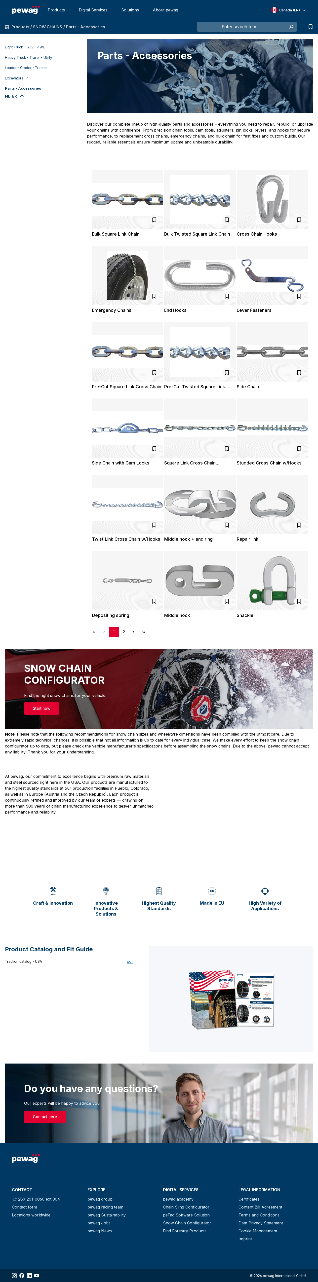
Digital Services (93, 9)
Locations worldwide (31, 1214)
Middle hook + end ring (188, 539)
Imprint (245, 1238)
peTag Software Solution (186, 1214)
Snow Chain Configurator (187, 1222)
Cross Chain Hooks (257, 234)
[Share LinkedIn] (29, 1275)
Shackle (245, 615)
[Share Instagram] (14, 1275)
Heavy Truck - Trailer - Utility (28, 57)
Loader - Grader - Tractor (26, 68)
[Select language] (288, 10)
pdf (130, 962)
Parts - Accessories (23, 88)
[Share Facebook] (21, 1275)
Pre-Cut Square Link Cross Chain (126, 386)
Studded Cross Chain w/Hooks (269, 462)
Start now (41, 708)
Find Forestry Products (184, 1230)
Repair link (247, 539)
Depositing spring (110, 615)
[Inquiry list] (309, 26)
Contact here (45, 1117)
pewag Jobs (99, 1222)
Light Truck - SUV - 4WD (25, 47)
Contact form (24, 1207)
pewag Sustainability (106, 1214)
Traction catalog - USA (23, 962)
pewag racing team (105, 1207)
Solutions (130, 9)
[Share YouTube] (36, 1275)
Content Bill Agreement (260, 1207)
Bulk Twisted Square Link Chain (197, 234)
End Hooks (175, 310)
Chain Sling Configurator (186, 1207)
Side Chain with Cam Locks (120, 462)
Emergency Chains (111, 310)
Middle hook (177, 615)
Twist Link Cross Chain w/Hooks (126, 539)
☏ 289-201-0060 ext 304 (36, 1199)
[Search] (291, 27)
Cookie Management (257, 1230)
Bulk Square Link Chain (115, 234)
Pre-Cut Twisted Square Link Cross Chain (194, 387)
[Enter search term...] (241, 27)
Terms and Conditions (258, 1214)
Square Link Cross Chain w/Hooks (190, 463)
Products (56, 9)
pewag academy (178, 1199)
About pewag (165, 9)
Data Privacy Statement (260, 1222)
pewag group (100, 1199)
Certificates (248, 1199)
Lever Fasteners (254, 310)
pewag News (99, 1230)
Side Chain (248, 386)
